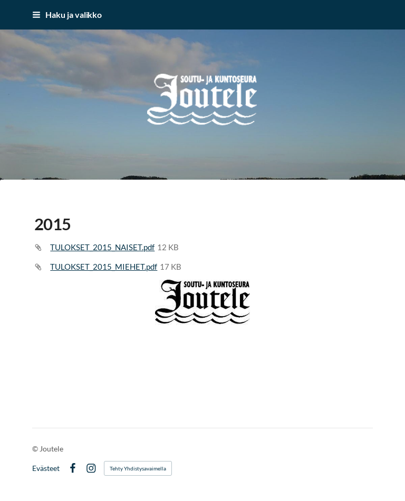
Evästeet (46, 468)
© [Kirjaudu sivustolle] (36, 448)
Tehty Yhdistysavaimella (138, 468)
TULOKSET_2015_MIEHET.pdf (103, 266)
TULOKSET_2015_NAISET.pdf (102, 247)
